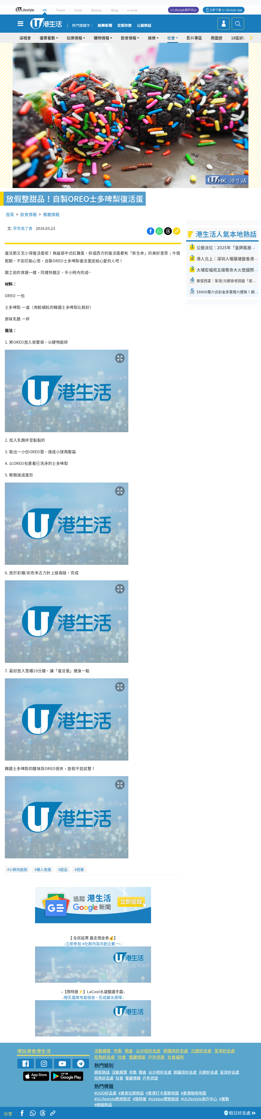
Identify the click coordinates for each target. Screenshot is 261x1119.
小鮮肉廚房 (18, 869)
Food (78, 10)
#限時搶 (139, 1099)
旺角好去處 (104, 1057)
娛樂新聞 (105, 26)
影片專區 (194, 38)
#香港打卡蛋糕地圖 (162, 1093)
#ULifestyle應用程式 (112, 1099)
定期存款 (124, 26)
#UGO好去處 (105, 1093)
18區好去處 (241, 38)
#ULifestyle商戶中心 (199, 1099)
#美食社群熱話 (131, 1093)
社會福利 (175, 1057)
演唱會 (25, 38)
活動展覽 (102, 1051)
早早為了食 (22, 228)
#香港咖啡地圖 (193, 1093)
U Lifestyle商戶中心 (183, 10)
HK (45, 10)
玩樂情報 (74, 38)
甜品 (63, 869)
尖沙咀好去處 (148, 1051)
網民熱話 (102, 1072)
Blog (114, 10)
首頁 (10, 214)
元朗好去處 (201, 1051)
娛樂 (152, 38)
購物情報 (101, 38)
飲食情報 (128, 38)
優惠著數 (47, 38)
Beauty (96, 10)
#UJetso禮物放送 (163, 1099)
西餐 (80, 869)
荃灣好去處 (224, 1051)
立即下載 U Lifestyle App (226, 10)
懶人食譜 (43, 869)
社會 (171, 38)
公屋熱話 (144, 26)
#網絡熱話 (103, 1104)
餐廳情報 (51, 214)
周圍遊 (216, 38)
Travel (60, 10)
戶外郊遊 (156, 1057)
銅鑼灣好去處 (175, 1051)
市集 (118, 1051)
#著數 (224, 1099)
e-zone (132, 10)
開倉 (129, 1051)
